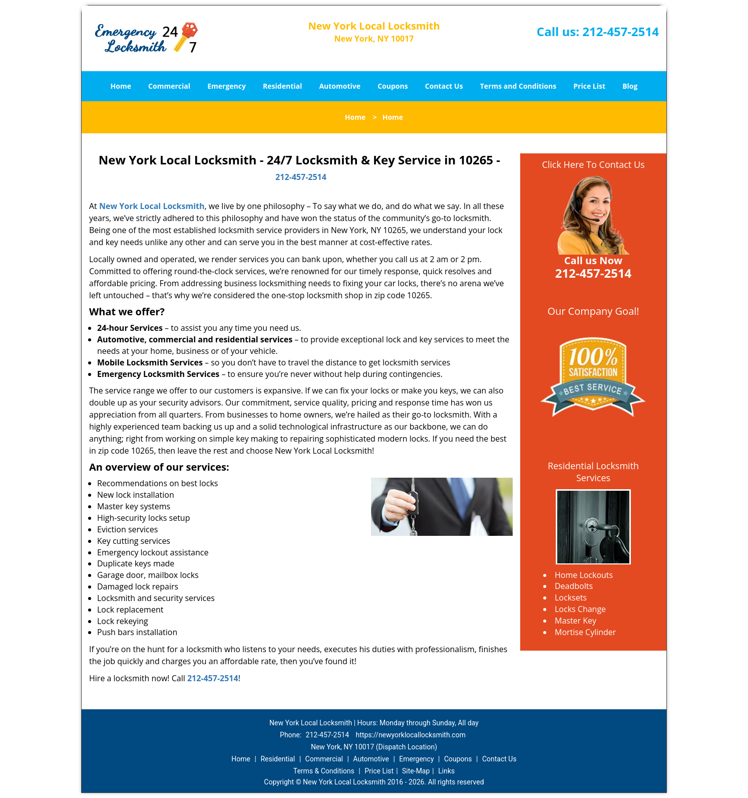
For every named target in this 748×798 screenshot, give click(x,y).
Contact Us (444, 86)
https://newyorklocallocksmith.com (411, 735)
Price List (589, 86)
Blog (629, 86)
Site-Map (416, 771)
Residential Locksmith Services (593, 472)
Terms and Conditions (518, 86)
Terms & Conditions (323, 771)
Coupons (393, 86)
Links (446, 771)
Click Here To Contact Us (593, 164)
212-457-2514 (620, 31)
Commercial (169, 86)
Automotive (339, 86)
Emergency (226, 86)
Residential (282, 86)
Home (121, 86)
